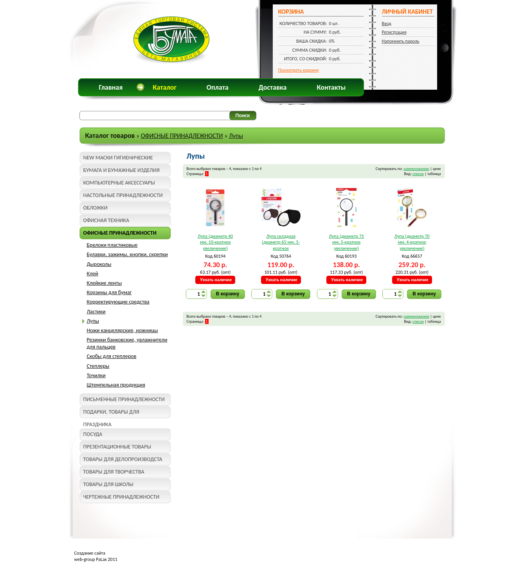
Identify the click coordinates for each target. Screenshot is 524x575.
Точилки (96, 375)
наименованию (416, 168)
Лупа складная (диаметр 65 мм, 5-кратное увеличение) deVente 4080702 (281, 242)
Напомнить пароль (401, 41)
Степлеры (98, 366)
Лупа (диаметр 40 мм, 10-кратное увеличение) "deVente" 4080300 (215, 242)
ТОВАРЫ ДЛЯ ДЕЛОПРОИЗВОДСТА (122, 459)
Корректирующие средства (118, 301)
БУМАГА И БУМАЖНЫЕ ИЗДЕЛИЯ (121, 170)
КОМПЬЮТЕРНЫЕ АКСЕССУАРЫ (119, 182)
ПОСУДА (93, 434)
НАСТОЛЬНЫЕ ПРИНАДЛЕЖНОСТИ (123, 195)
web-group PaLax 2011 (95, 559)
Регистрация (394, 32)
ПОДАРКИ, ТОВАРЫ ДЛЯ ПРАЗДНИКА (111, 413)
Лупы (236, 135)
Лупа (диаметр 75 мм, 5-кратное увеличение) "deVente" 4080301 (346, 242)
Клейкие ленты (104, 283)
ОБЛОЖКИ (95, 207)
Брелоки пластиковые (112, 245)
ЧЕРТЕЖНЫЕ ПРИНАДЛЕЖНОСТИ (121, 497)
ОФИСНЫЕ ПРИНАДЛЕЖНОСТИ (182, 135)
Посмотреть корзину (298, 70)
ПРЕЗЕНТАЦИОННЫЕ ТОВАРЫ (117, 446)
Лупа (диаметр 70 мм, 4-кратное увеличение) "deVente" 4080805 (411, 242)
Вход (386, 23)
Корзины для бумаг (109, 292)
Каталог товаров (110, 135)
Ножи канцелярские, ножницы (122, 330)
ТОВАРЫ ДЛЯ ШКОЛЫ (108, 484)
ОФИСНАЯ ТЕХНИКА (106, 220)
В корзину (227, 294)
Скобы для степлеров (112, 356)
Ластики (96, 311)
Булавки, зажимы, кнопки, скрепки (127, 254)
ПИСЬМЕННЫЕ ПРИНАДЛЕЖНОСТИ (124, 399)
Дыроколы (99, 264)
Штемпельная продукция (116, 385)
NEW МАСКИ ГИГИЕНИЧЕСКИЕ (118, 157)
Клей (92, 273)
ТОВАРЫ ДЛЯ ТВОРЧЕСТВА (113, 471)
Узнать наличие (216, 279)
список (418, 173)
